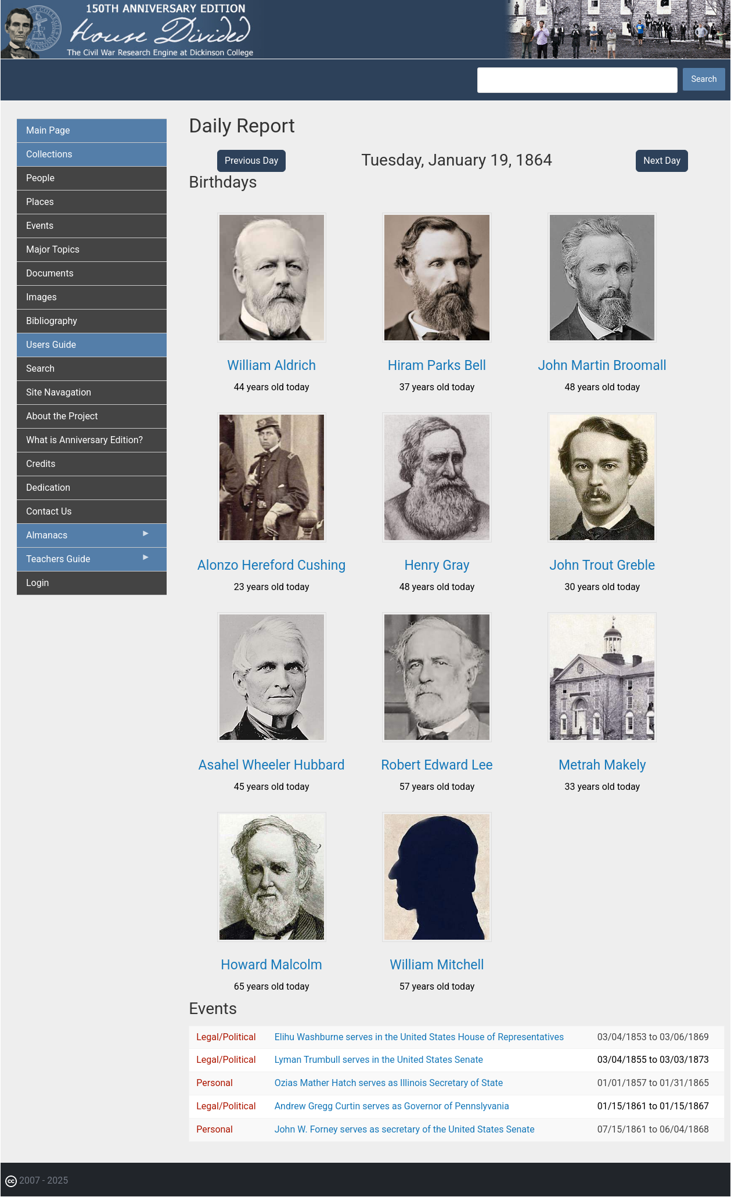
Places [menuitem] (40, 201)
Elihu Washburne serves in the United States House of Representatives (419, 1037)
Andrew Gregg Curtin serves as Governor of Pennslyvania (392, 1106)
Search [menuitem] (40, 368)
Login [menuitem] (37, 582)
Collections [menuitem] (49, 154)
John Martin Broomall (602, 365)
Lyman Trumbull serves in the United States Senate (379, 1059)
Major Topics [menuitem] (53, 249)
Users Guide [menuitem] (51, 344)
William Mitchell (437, 965)
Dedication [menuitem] (48, 487)
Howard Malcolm (271, 965)
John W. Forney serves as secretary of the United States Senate (405, 1129)
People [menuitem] (40, 178)
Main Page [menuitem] (48, 130)
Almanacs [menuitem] (88, 538)
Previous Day (251, 160)
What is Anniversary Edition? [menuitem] (84, 439)
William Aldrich (271, 365)
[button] (271, 338)
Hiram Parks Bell (437, 365)
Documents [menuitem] (50, 273)
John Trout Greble (602, 565)
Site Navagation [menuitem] (58, 392)
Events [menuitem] (39, 225)
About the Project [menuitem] (62, 416)
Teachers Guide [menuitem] (88, 561)
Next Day (661, 160)
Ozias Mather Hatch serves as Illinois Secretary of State (389, 1082)
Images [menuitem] (41, 297)
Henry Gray (436, 565)
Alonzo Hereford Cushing (271, 565)
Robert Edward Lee (437, 765)
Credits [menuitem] (41, 463)
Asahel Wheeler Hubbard (272, 765)
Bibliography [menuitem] (51, 320)
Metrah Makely (602, 765)
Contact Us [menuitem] (49, 511)
